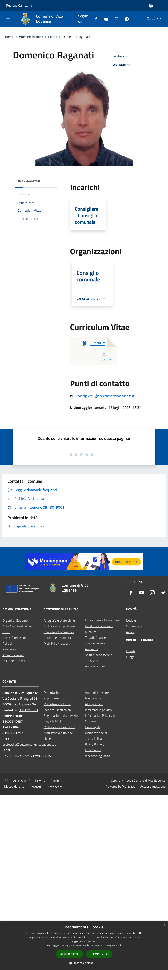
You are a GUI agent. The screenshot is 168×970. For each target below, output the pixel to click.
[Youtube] (105, 19)
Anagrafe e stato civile (59, 620)
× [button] (163, 925)
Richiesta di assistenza (59, 727)
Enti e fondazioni (14, 637)
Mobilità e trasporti (57, 643)
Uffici (6, 631)
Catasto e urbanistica (58, 637)
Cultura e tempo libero (59, 626)
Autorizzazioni (95, 666)
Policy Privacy (94, 744)
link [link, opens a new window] (119, 945)
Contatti (35, 786)
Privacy (40, 780)
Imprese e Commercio (59, 631)
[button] (83, 963)
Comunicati (134, 626)
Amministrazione (31, 36)
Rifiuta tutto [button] (99, 954)
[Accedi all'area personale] (151, 5)
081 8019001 (28, 709)
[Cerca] (159, 18)
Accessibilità (21, 780)
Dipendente (55, 786)
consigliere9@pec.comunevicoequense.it (106, 395)
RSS (5, 780)
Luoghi (130, 656)
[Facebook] (94, 19)
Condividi (121, 56)
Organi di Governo (15, 620)
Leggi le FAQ (52, 721)
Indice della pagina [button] (29, 181)
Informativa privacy (98, 709)
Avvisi (130, 631)
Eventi (130, 651)
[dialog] (84, 945)
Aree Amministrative (17, 626)
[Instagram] (115, 19)
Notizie (131, 620)
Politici (53, 36)
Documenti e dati (14, 660)
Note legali (92, 727)
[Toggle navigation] (8, 18)
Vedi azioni (122, 64)
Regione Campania (19, 5)
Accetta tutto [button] (69, 954)
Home (9, 36)
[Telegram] (125, 19)
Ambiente (91, 649)
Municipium (130, 786)
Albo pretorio (94, 704)
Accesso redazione (153, 786)
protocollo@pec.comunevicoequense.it (29, 744)
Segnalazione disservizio (61, 715)
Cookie (55, 780)
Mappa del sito (14, 786)
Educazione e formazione (102, 620)
